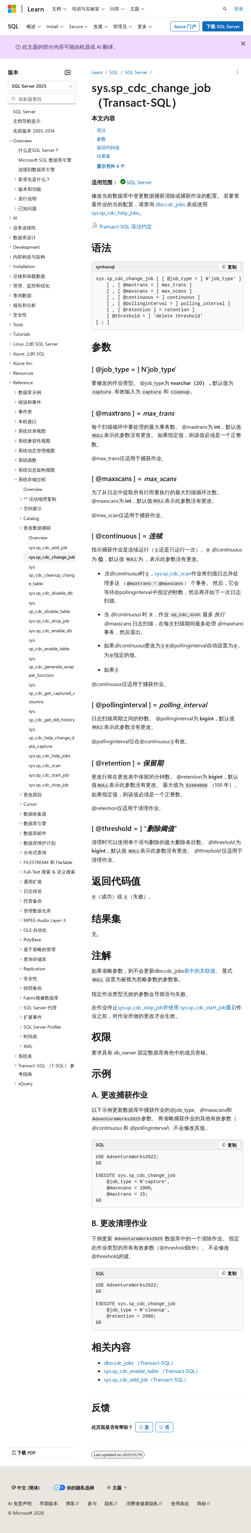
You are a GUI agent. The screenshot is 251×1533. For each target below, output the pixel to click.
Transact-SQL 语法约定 (125, 226)
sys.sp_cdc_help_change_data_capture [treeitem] (51, 737)
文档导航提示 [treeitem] (27, 121)
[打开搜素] (224, 9)
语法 (101, 130)
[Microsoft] (12, 9)
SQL (113, 72)
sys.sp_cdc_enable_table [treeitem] (49, 644)
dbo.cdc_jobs (170, 204)
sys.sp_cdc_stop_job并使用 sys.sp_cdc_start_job (172, 1007)
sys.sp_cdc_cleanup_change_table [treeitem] (52, 575)
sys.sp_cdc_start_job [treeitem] (49, 775)
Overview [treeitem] (33, 489)
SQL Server (136, 72)
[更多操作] (237, 72)
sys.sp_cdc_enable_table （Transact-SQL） (152, 1370)
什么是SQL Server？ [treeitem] (38, 150)
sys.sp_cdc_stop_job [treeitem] (49, 785)
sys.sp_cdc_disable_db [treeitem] (51, 593)
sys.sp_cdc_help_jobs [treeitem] (49, 755)
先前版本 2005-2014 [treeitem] (34, 131)
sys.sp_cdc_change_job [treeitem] (52, 557)
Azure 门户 (185, 26)
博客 (70, 1503)
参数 (101, 139)
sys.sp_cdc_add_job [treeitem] (48, 547)
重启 (231, 1007)
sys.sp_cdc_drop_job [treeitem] (49, 621)
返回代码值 (108, 147)
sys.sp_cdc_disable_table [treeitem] (49, 607)
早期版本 (49, 1503)
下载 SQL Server (223, 26)
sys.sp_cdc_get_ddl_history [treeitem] (52, 715)
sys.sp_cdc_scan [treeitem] (45, 765)
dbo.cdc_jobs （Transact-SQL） (140, 1362)
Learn (97, 72)
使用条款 (180, 1503)
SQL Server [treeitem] (24, 111)
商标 (201, 1503)
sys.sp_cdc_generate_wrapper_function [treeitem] (51, 666)
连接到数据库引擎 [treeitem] (36, 169)
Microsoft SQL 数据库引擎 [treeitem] (45, 160)
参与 (92, 1503)
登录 (238, 9)
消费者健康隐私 (142, 1503)
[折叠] (67, 72)
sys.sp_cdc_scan (173, 573)
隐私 (109, 1503)
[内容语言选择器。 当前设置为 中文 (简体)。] (26, 1487)
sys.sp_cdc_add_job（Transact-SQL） (146, 1379)
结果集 (103, 156)
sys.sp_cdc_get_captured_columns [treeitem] (52, 692)
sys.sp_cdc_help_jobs (115, 212)
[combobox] (42, 86)
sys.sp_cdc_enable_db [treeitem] (50, 630)
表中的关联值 (199, 970)
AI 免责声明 (20, 1503)
